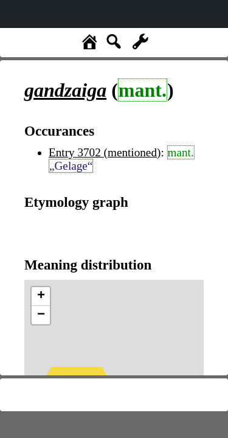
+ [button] (41, 296)
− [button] (41, 315)
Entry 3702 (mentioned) (105, 152)
